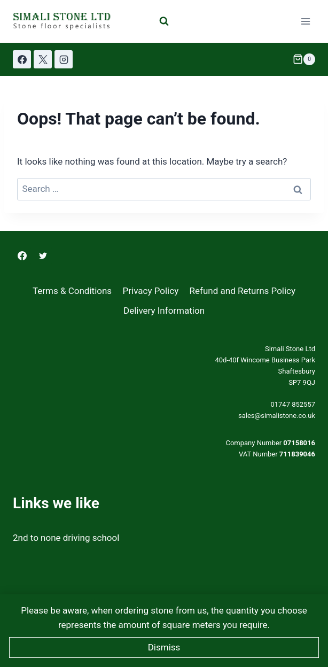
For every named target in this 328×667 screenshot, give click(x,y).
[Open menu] (305, 21)
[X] (43, 59)
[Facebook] (22, 59)
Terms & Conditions (72, 290)
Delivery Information (164, 310)
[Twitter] (43, 256)
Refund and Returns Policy (243, 290)
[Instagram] (63, 59)
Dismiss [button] (164, 647)
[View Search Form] (164, 21)
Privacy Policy (151, 290)
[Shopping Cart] (304, 59)
